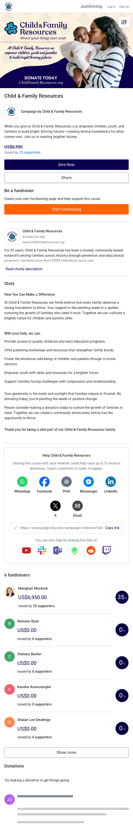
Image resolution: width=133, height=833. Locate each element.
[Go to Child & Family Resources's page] (12, 236)
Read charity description (24, 269)
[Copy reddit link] (91, 551)
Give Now (66, 164)
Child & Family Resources (62, 111)
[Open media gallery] (66, 50)
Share (66, 177)
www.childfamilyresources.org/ (44, 242)
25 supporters (29, 152)
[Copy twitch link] (106, 551)
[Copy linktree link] (74, 552)
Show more (71, 753)
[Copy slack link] (42, 551)
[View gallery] (124, 22)
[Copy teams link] (57, 551)
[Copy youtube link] (26, 551)
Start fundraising (66, 209)
